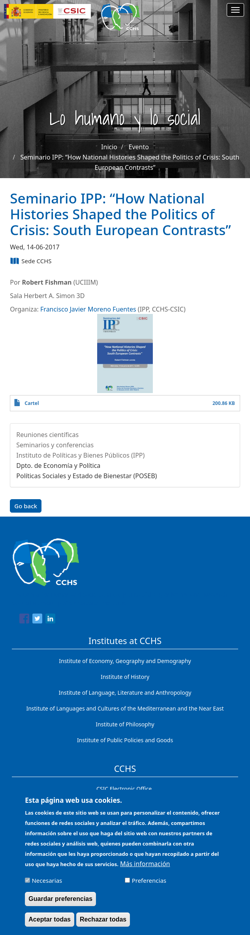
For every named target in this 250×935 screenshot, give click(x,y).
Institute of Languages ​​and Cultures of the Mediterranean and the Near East (125, 708)
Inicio (109, 147)
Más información (145, 868)
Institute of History (125, 676)
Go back (25, 506)
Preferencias (149, 885)
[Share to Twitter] (37, 620)
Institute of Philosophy (125, 724)
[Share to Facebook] (24, 620)
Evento (139, 147)
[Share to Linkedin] (50, 620)
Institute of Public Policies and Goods (125, 740)
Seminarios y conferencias (55, 445)
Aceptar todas (49, 924)
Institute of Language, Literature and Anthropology (125, 692)
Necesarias (47, 885)
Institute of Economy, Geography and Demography (125, 661)
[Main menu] (235, 10)
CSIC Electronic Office (124, 788)
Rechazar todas (103, 924)
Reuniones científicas (47, 434)
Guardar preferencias (60, 903)
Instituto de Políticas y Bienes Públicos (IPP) (80, 455)
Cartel (31, 403)
